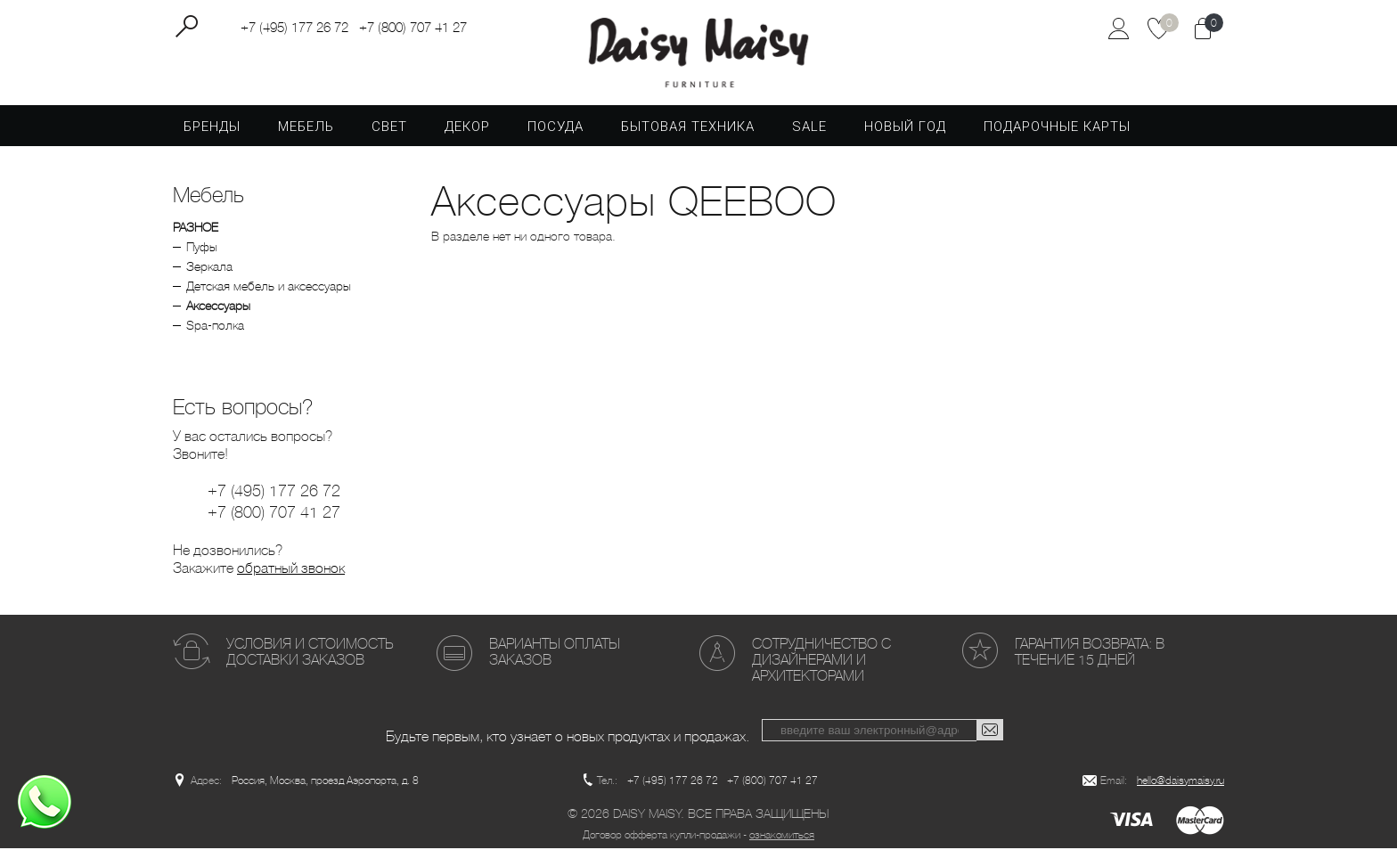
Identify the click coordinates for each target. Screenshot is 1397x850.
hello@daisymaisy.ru (1180, 782)
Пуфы (201, 248)
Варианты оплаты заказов (554, 653)
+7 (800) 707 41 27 (413, 28)
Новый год (905, 128)
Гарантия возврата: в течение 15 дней (1089, 653)
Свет (389, 128)
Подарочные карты (1057, 128)
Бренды (212, 128)
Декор (467, 128)
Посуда (555, 128)
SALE (809, 128)
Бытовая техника (688, 128)
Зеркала (209, 268)
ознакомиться (781, 836)
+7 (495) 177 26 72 (294, 28)
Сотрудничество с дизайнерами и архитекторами (821, 661)
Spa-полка (215, 327)
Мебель (306, 128)
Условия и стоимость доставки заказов (309, 653)
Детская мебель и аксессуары (268, 288)
